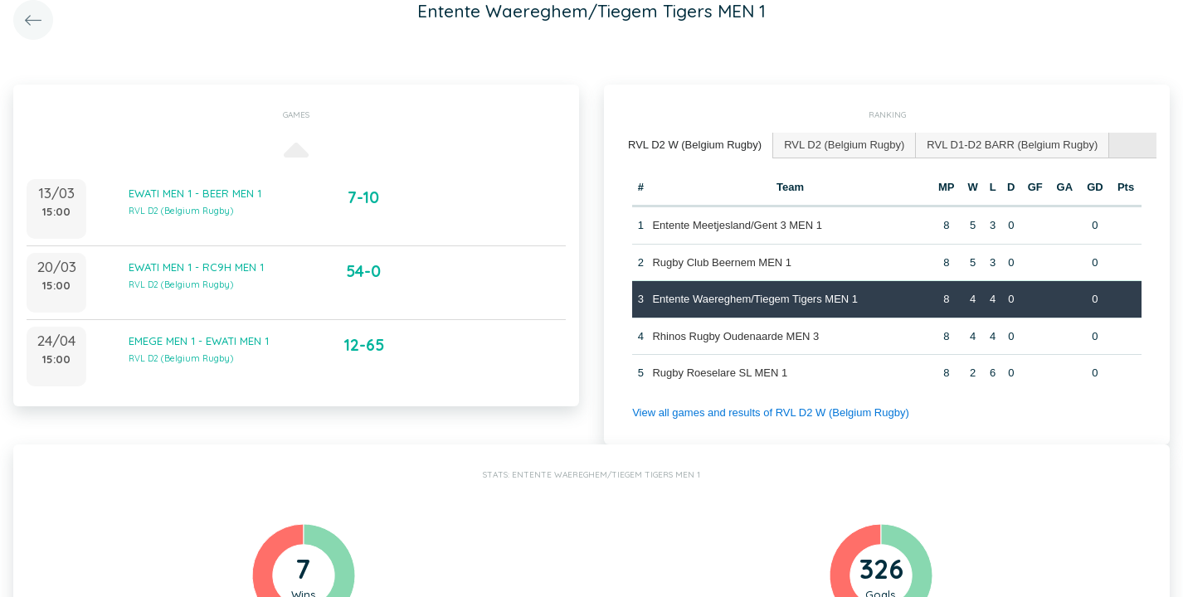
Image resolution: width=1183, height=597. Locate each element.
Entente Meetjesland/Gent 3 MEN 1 (737, 225)
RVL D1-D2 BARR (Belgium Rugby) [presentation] (1012, 144)
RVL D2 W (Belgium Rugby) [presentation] (695, 144)
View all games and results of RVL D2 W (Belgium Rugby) (770, 412)
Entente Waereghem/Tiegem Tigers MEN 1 (755, 299)
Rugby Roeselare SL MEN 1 (719, 372)
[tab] (695, 145)
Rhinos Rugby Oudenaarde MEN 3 (735, 336)
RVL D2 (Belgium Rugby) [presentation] (844, 144)
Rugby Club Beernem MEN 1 (721, 262)
